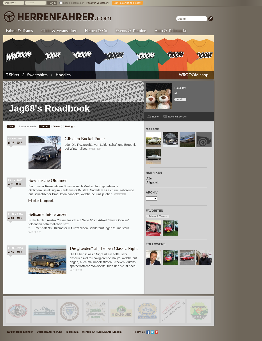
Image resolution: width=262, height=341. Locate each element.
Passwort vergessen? (97, 3)
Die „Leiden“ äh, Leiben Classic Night (104, 248)
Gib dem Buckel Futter (85, 138)
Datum (44, 126)
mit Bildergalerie (43, 200)
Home (155, 116)
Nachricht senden (177, 116)
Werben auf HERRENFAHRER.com (101, 331)
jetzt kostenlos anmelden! (127, 3)
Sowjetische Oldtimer (48, 180)
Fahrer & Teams (19, 30)
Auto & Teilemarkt (170, 30)
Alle (11, 126)
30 (12, 218)
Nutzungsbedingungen (20, 331)
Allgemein (152, 182)
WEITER (95, 148)
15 (12, 252)
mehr (180, 99)
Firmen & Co (96, 30)
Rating (69, 126)
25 (12, 142)
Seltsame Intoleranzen (48, 214)
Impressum (72, 331)
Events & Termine (131, 30)
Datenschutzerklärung (49, 331)
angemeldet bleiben (73, 3)
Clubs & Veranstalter (58, 30)
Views (56, 126)
